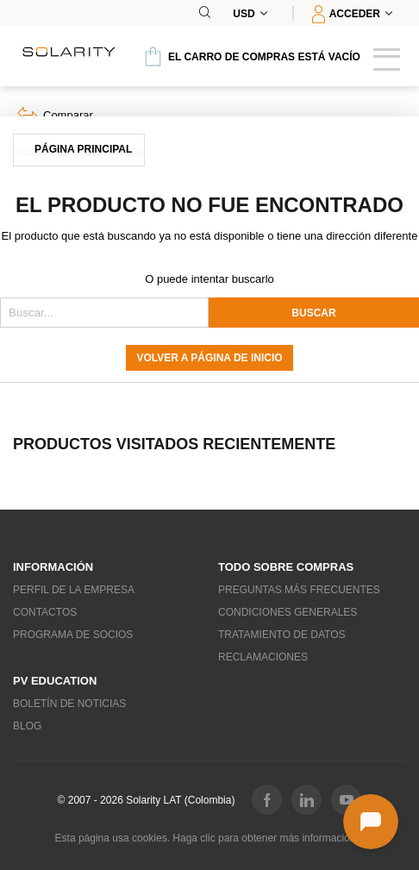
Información (53, 566)
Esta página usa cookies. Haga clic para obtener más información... (210, 838)
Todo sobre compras (285, 566)
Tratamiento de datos (282, 635)
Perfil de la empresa (73, 590)
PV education (55, 680)
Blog (27, 726)
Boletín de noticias (69, 704)
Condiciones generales (287, 612)
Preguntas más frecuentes (299, 590)
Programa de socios (73, 635)
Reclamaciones (263, 657)
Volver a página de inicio (209, 358)
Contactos (45, 612)
